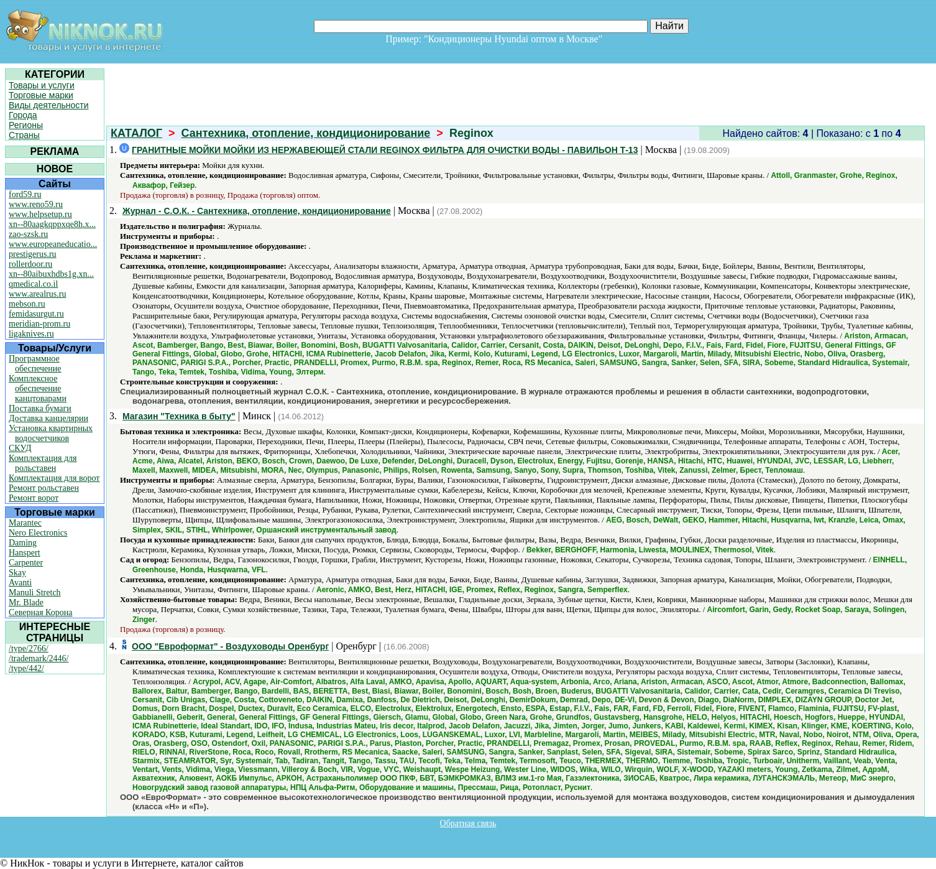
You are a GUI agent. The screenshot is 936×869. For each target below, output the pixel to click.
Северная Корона (40, 612)
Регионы (26, 125)
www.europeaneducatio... (53, 244)
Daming (23, 542)
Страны (24, 135)
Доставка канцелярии (48, 418)
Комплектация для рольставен (43, 463)
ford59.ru (25, 194)
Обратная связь (468, 823)
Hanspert (24, 552)
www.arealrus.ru (37, 294)
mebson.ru (27, 304)
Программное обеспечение (35, 363)
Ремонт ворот (33, 498)
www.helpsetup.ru (40, 214)
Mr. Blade (26, 602)
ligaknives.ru (31, 333)
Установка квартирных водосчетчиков (51, 433)
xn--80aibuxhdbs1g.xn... (51, 274)
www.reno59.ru (36, 204)
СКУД (20, 448)
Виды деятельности (49, 105)
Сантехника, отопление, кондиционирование (306, 133)
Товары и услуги (42, 85)
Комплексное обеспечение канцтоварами (38, 388)
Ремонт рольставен (44, 488)
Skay (17, 572)
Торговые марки (41, 95)
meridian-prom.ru (39, 323)
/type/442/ (26, 668)
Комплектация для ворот (54, 478)
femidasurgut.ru (36, 313)
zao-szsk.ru (28, 234)
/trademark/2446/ (38, 658)
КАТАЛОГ (136, 133)
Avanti (20, 582)
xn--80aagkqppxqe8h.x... (52, 224)
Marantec (25, 522)
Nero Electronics (38, 532)
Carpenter (26, 562)
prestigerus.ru (33, 254)
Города (23, 115)
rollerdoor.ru (30, 264)
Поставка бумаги (40, 408)
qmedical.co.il (33, 284)
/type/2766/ (28, 648)
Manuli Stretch (35, 592)
